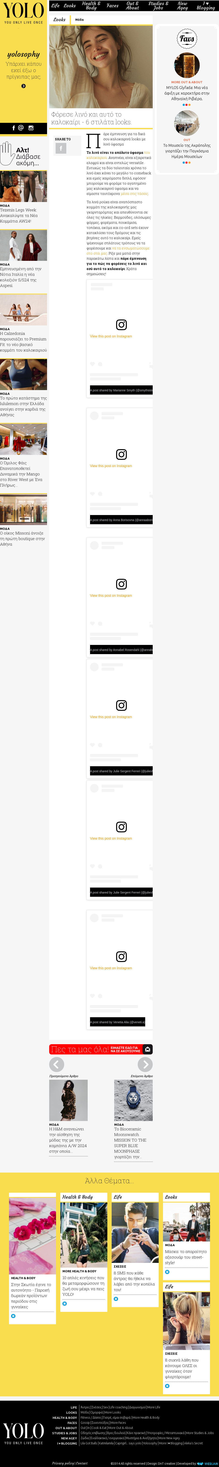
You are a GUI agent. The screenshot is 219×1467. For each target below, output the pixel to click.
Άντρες (85, 1407)
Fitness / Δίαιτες (91, 1417)
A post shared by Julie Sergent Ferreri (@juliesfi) (122, 771)
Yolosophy (150, 1443)
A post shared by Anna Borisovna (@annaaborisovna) (125, 520)
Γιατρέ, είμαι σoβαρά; (117, 1417)
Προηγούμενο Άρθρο (63, 1076)
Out (83, 1428)
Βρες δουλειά (116, 1433)
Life (55, 6)
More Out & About (120, 1428)
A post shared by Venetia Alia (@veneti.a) (117, 1022)
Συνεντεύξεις (100, 1422)
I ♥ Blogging (206, 5)
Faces (112, 6)
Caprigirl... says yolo (128, 1443)
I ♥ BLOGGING (67, 1443)
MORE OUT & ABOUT (187, 82)
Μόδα (79, 19)
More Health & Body (146, 1417)
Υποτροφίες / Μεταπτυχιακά (165, 1433)
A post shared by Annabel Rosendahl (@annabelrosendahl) (129, 650)
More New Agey (169, 1438)
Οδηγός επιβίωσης (93, 1433)
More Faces (118, 1422)
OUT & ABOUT (66, 1428)
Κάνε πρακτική (136, 1433)
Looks (70, 6)
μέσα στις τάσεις (134, 193)
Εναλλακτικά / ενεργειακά (107, 1438)
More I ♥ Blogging (170, 1443)
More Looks (113, 1412)
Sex (105, 1407)
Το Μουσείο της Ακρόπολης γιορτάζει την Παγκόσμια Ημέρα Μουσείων (187, 151)
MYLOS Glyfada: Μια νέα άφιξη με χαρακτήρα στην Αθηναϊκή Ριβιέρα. (187, 93)
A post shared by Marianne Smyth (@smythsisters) (123, 390)
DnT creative (166, 1464)
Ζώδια (85, 1438)
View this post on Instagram (111, 336)
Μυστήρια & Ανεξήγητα (141, 1438)
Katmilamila (106, 1443)
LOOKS (71, 1412)
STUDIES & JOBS (64, 1433)
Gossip (85, 1422)
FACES (72, 1423)
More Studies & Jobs (200, 1433)
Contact (81, 1463)
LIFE (74, 1407)
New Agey (182, 5)
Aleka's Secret (193, 1443)
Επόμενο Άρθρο (142, 1076)
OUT (186, 140)
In (88, 1428)
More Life (153, 1407)
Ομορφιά (96, 1412)
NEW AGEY (69, 1438)
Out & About (132, 5)
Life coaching (118, 1407)
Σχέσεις (97, 1407)
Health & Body (91, 5)
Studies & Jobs (158, 5)
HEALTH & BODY (65, 1417)
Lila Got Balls (89, 1443)
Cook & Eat (99, 1428)
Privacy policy (63, 1463)
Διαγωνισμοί (137, 1407)
